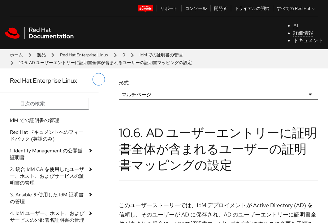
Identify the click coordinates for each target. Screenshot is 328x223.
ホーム (16, 55)
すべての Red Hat (296, 8)
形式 (124, 83)
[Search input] (49, 104)
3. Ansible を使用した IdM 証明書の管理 (47, 198)
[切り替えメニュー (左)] (99, 79)
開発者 (220, 8)
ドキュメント (308, 40)
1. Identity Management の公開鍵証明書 (46, 154)
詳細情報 (303, 33)
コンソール (196, 8)
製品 (41, 55)
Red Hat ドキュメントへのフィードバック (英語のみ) (47, 135)
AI (295, 25)
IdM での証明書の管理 (161, 55)
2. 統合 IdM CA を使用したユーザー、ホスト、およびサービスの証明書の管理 (47, 176)
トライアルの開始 (252, 8)
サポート (169, 8)
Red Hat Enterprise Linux (84, 55)
